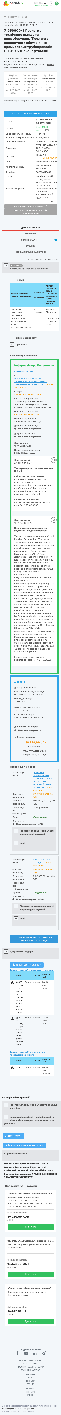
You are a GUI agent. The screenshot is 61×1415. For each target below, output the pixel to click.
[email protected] (44, 176)
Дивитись (30, 1226)
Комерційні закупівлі (30, 1370)
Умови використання (26, 1409)
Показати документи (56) (28, 899)
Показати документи (27, 428)
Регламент (30, 1388)
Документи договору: (26, 726)
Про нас (30, 1384)
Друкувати (13, 1135)
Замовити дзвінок (41, 5)
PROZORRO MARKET (30, 1364)
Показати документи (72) (27, 824)
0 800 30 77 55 (40, 3)
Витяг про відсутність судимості (30, 206)
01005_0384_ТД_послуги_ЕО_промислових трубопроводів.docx (19, 997)
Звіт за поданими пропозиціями (24, 1145)
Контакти (30, 1381)
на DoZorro (23, 61)
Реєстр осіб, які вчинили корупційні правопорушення (31, 212)
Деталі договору (24, 737)
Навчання (30, 1374)
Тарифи (30, 1395)
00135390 (41, 155)
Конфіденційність (9, 1409)
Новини (30, 1378)
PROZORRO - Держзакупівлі (30, 1360)
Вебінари (30, 1392)
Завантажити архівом (27, 964)
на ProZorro (10, 61)
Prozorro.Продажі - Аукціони (30, 1367)
